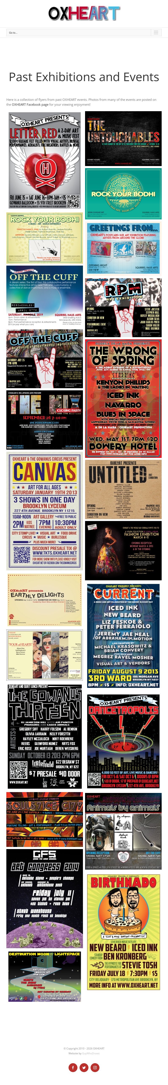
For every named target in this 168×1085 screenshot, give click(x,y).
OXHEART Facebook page (30, 104)
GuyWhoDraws (91, 1053)
